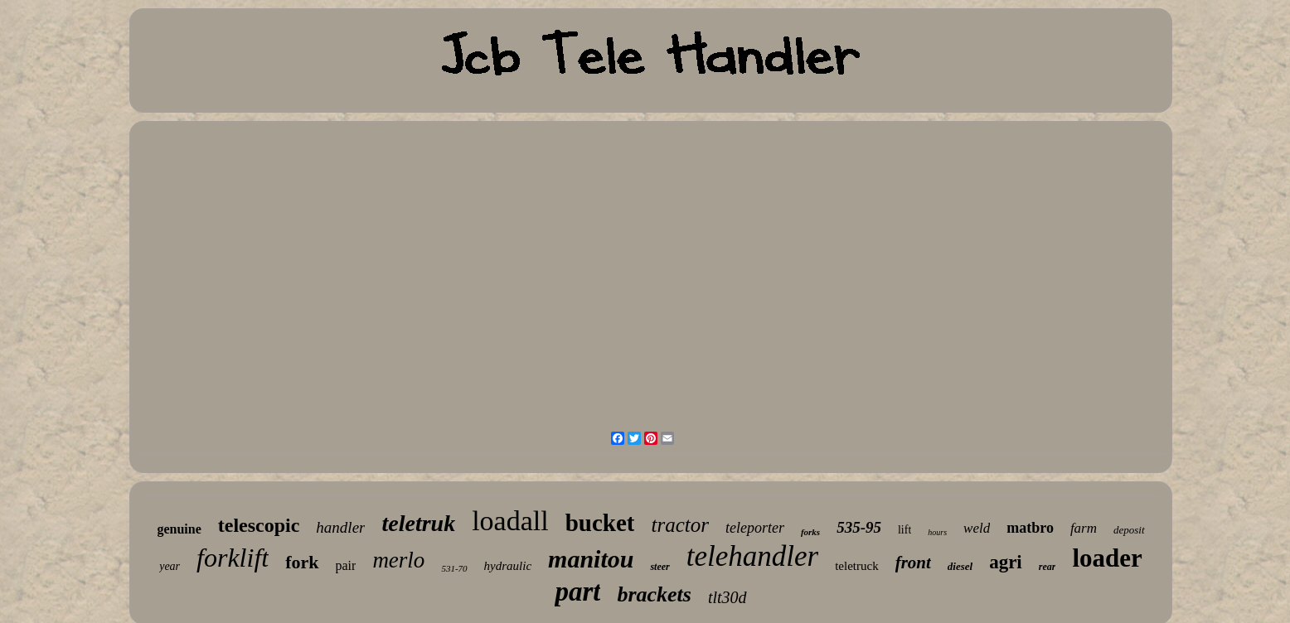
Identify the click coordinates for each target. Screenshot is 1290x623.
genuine (179, 529)
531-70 (454, 568)
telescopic (259, 525)
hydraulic (508, 565)
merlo (398, 560)
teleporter (754, 527)
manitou (590, 558)
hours (937, 532)
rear (1047, 566)
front (913, 562)
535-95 (859, 527)
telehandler (752, 556)
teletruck (856, 565)
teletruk (418, 523)
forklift (232, 557)
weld (976, 528)
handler (340, 527)
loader (1107, 557)
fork (301, 562)
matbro (1030, 527)
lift (904, 530)
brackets (654, 594)
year (169, 566)
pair (346, 565)
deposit (1129, 530)
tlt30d (727, 597)
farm (1083, 528)
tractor (679, 525)
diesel (960, 566)
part (577, 591)
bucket (600, 523)
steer (659, 566)
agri (1005, 562)
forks (810, 532)
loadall (510, 520)
